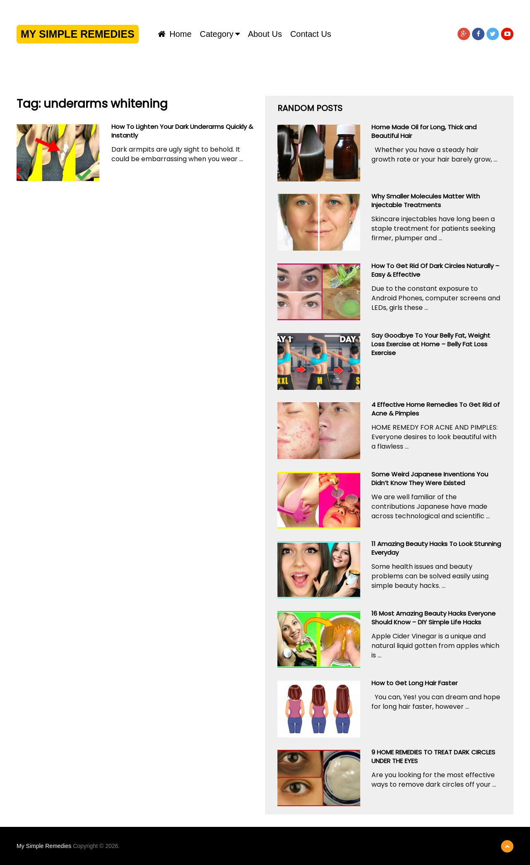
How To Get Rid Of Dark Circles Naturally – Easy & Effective (435, 270)
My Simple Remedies (78, 34)
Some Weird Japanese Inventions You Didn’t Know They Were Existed (429, 478)
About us (265, 34)
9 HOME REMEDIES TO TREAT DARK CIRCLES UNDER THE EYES (433, 756)
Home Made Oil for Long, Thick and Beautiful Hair (424, 131)
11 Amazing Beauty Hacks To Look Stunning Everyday (436, 548)
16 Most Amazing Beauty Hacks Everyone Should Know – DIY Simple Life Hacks (433, 617)
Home (175, 34)
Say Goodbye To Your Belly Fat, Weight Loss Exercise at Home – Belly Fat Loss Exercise (430, 344)
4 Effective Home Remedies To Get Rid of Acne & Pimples (435, 409)
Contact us (310, 34)
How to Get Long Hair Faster (414, 683)
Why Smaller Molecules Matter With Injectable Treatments (425, 200)
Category (217, 34)
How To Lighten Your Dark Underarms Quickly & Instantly (182, 131)
